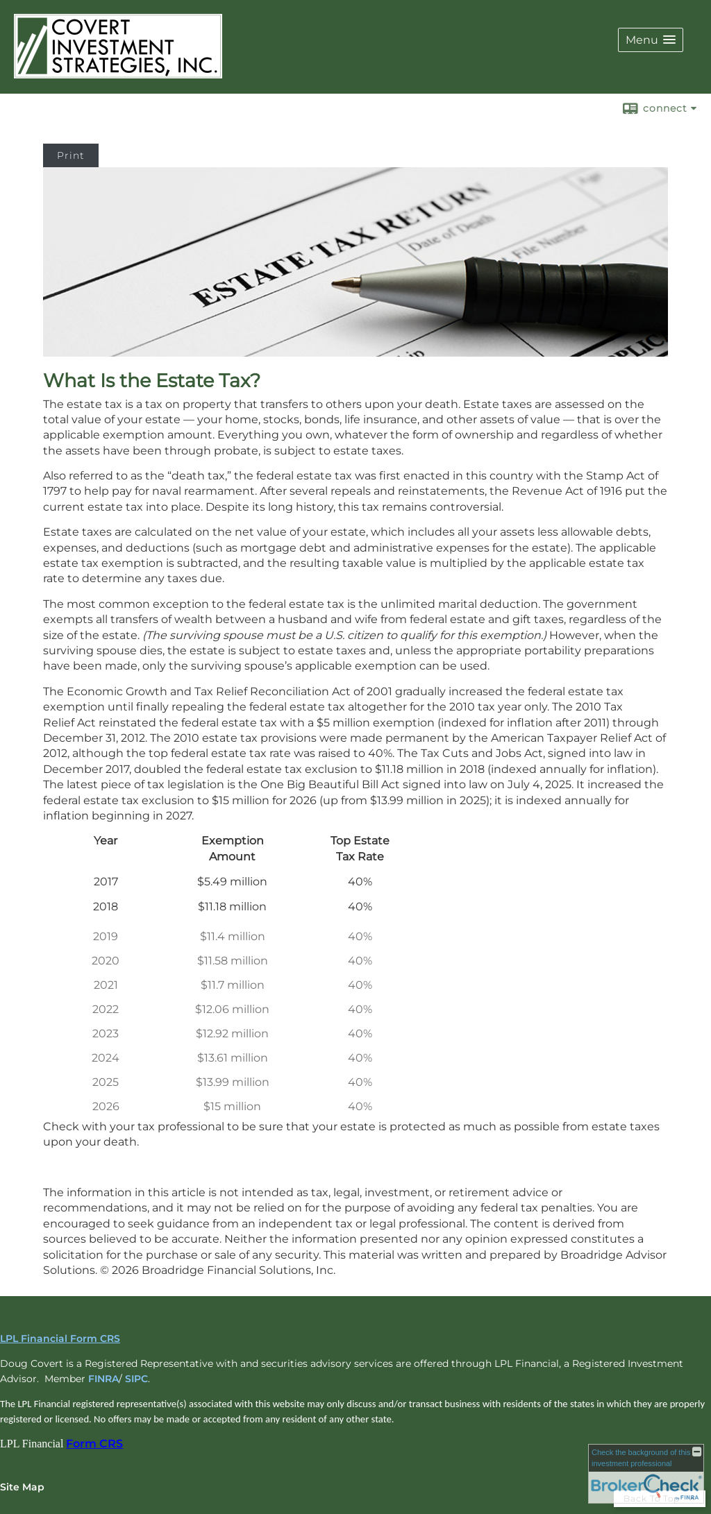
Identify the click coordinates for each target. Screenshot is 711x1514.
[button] (650, 40)
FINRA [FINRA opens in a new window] (103, 1378)
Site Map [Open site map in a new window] (22, 1487)
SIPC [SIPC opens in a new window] (136, 1378)
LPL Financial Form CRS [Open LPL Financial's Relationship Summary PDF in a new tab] (60, 1338)
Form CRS (94, 1443)
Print (71, 155)
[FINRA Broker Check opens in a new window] (646, 1474)
